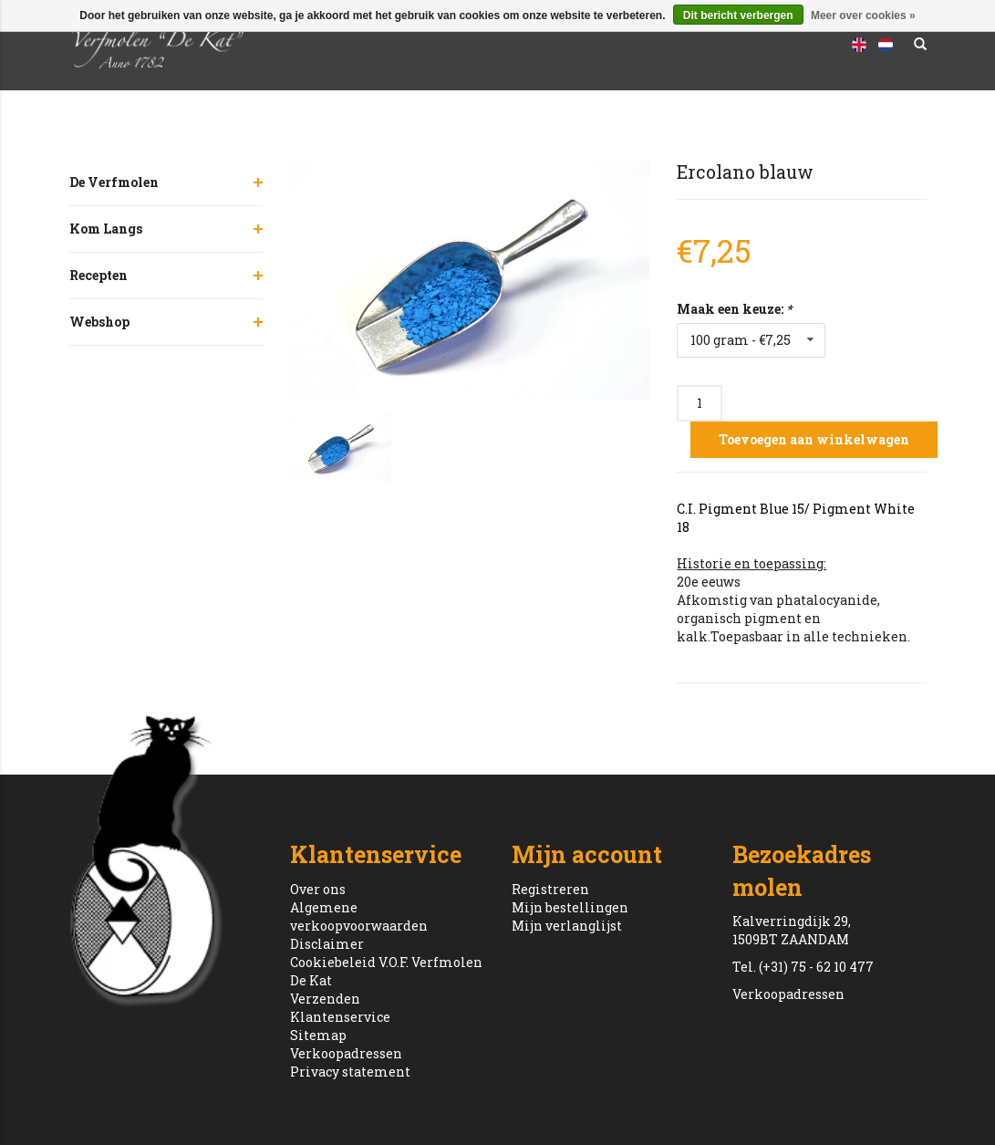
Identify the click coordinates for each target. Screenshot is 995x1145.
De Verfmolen (114, 182)
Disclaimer (327, 943)
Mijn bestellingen (570, 907)
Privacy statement (350, 1071)
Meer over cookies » (863, 15)
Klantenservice (340, 1016)
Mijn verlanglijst (567, 925)
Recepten (98, 275)
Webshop (99, 321)
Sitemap (318, 1035)
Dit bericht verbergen (738, 15)
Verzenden (325, 998)
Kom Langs (105, 228)
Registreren (550, 889)
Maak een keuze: (734, 308)
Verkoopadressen (346, 1053)
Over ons (318, 889)
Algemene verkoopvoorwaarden (359, 916)
